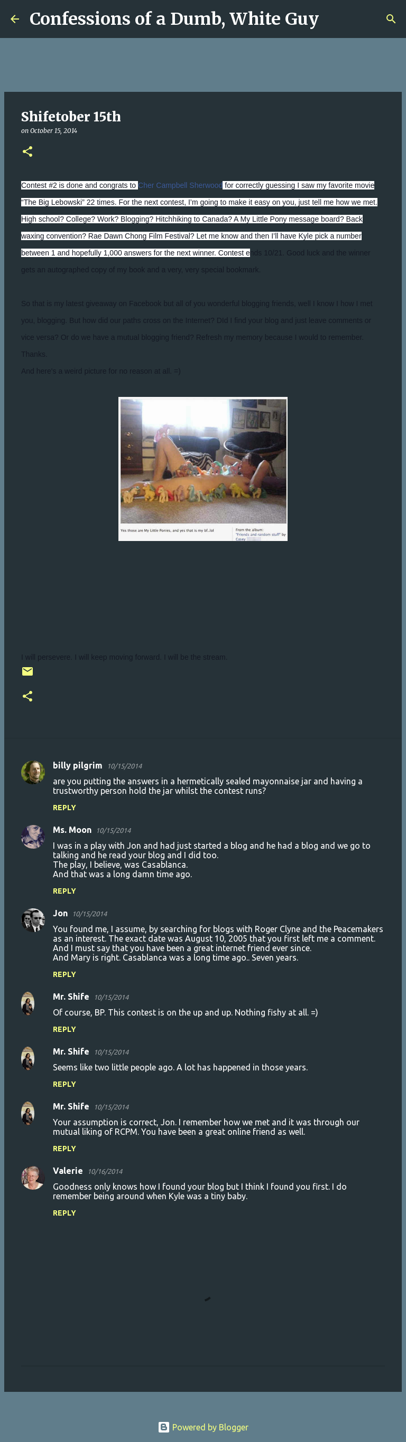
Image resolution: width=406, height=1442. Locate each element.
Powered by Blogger (203, 1427)
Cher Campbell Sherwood (180, 185)
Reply (64, 807)
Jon (60, 913)
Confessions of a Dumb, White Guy (174, 19)
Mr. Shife (71, 996)
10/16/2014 (104, 1171)
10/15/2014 (124, 766)
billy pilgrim (78, 765)
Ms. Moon (72, 829)
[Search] (333, 19)
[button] (27, 152)
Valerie (68, 1170)
